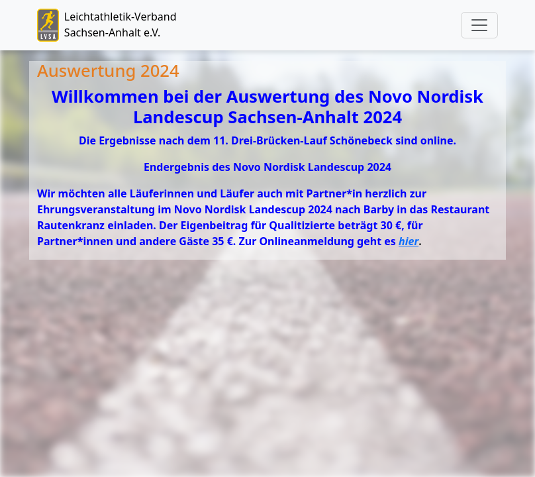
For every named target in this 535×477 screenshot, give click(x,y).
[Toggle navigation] (479, 25)
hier (408, 241)
